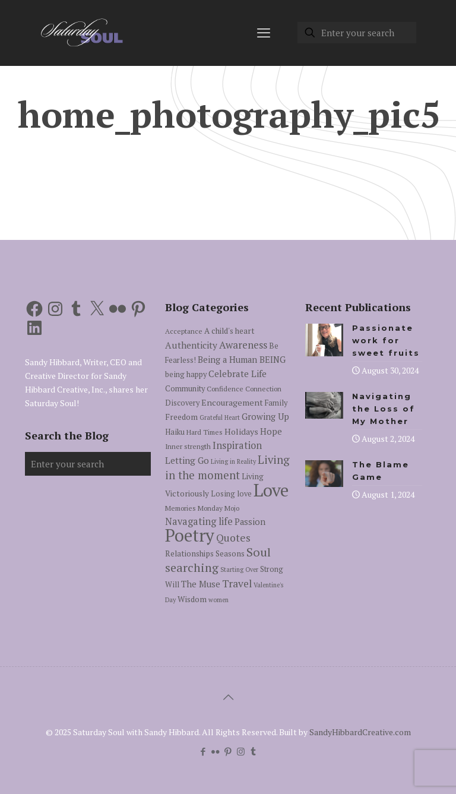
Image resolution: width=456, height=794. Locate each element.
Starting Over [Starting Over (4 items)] (239, 569)
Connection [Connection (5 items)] (263, 388)
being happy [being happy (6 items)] (186, 374)
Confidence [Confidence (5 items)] (225, 388)
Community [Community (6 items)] (185, 389)
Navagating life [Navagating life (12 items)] (199, 521)
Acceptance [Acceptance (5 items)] (183, 331)
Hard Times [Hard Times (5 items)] (204, 432)
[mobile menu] (264, 33)
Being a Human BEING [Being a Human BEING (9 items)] (242, 359)
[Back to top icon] (228, 697)
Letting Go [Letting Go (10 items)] (187, 460)
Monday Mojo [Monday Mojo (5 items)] (218, 508)
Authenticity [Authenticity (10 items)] (191, 345)
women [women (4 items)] (218, 600)
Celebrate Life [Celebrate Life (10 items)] (237, 373)
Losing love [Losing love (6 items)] (231, 494)
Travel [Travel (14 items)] (237, 583)
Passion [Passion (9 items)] (250, 521)
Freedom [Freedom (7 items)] (181, 417)
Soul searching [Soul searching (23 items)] (218, 559)
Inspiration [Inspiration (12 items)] (237, 445)
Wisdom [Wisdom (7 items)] (192, 599)
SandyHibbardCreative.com (360, 732)
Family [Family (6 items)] (276, 403)
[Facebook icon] (203, 751)
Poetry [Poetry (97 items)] (189, 535)
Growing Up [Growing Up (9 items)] (265, 416)
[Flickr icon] (215, 751)
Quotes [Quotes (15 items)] (233, 538)
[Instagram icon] (240, 751)
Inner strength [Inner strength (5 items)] (188, 446)
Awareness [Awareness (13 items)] (243, 345)
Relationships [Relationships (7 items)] (189, 553)
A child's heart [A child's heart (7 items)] (229, 330)
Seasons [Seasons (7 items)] (230, 553)
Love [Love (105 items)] (271, 490)
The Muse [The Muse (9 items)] (200, 584)
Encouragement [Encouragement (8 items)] (232, 402)
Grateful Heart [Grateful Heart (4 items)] (220, 417)
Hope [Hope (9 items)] (271, 431)
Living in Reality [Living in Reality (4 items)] (233, 461)
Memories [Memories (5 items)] (180, 508)
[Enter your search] (356, 32)
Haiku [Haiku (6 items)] (175, 432)
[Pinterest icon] (228, 751)
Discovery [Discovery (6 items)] (182, 403)
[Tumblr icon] (253, 751)
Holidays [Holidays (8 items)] (241, 431)
